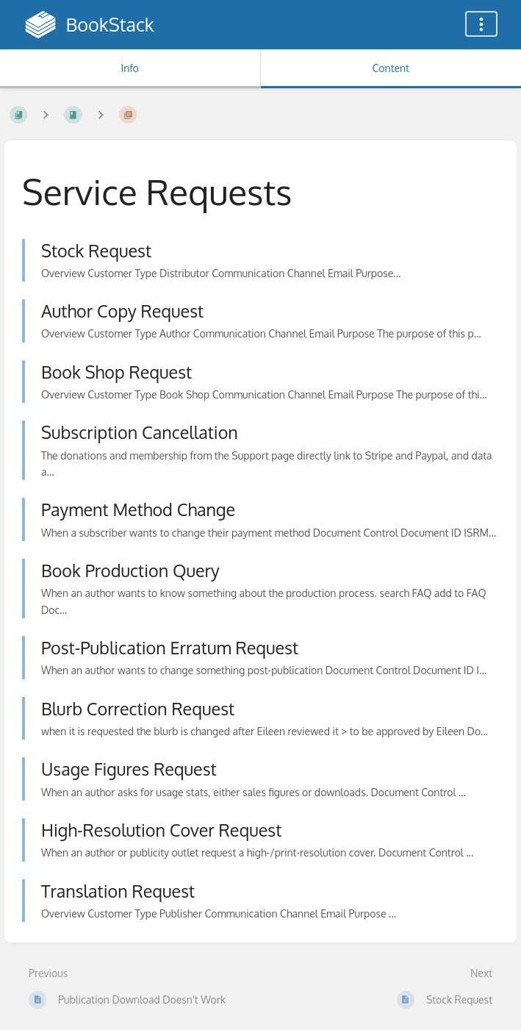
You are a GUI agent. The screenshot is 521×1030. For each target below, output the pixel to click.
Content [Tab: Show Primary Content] (391, 68)
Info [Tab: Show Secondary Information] (130, 68)
